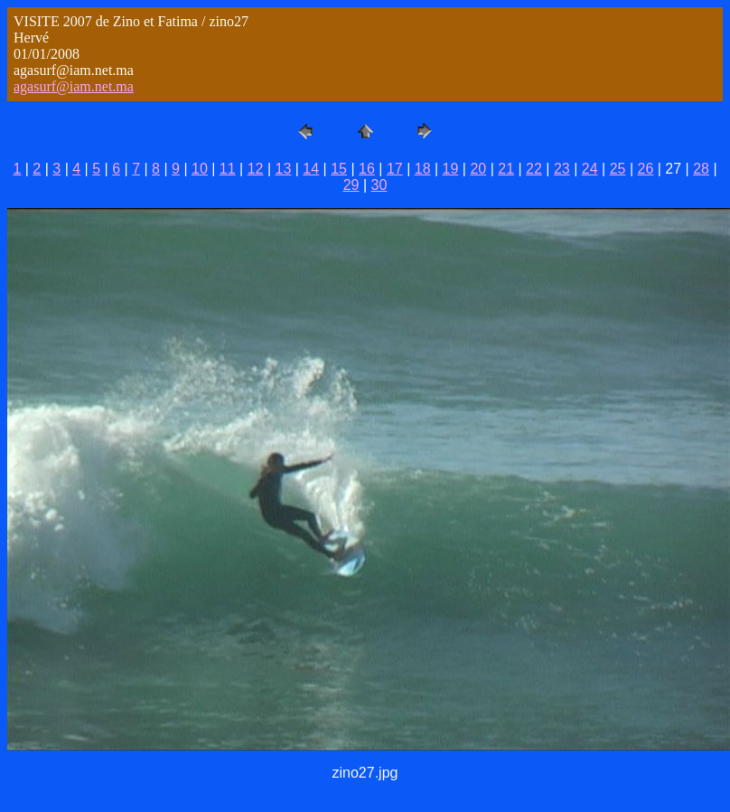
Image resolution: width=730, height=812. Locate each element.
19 (451, 168)
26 (645, 168)
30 (379, 185)
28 (701, 168)
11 (228, 168)
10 (200, 168)
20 (478, 168)
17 (395, 168)
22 (534, 168)
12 (256, 168)
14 (311, 168)
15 (339, 168)
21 (506, 168)
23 (562, 168)
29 (351, 185)
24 (590, 168)
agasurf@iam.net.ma (74, 86)
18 (423, 168)
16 (367, 168)
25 (618, 168)
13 (284, 168)
